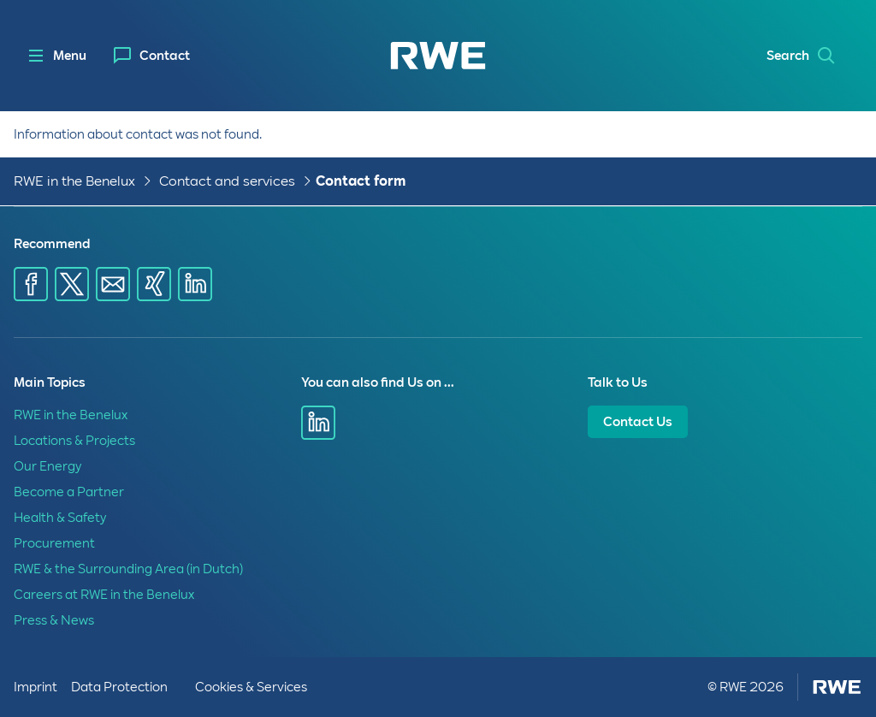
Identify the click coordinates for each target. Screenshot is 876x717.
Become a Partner (69, 492)
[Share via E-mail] (113, 284)
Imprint (35, 687)
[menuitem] (152, 55)
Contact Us (637, 422)
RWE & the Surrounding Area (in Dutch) (128, 569)
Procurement (54, 543)
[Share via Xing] (154, 284)
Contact (164, 55)
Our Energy (47, 466)
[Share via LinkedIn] (195, 284)
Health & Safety (60, 517)
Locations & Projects (74, 440)
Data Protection (119, 687)
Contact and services (227, 181)
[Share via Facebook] (31, 284)
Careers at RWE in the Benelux (104, 594)
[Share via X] (72, 284)
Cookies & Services (251, 687)
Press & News (54, 620)
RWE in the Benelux (74, 181)
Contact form (360, 181)
